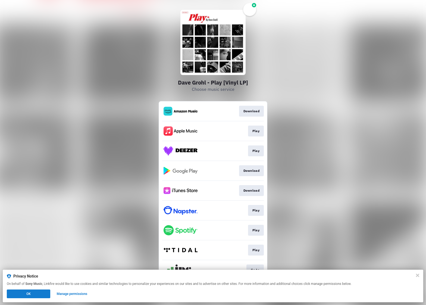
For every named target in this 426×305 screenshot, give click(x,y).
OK (28, 294)
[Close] (417, 275)
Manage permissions (72, 294)
